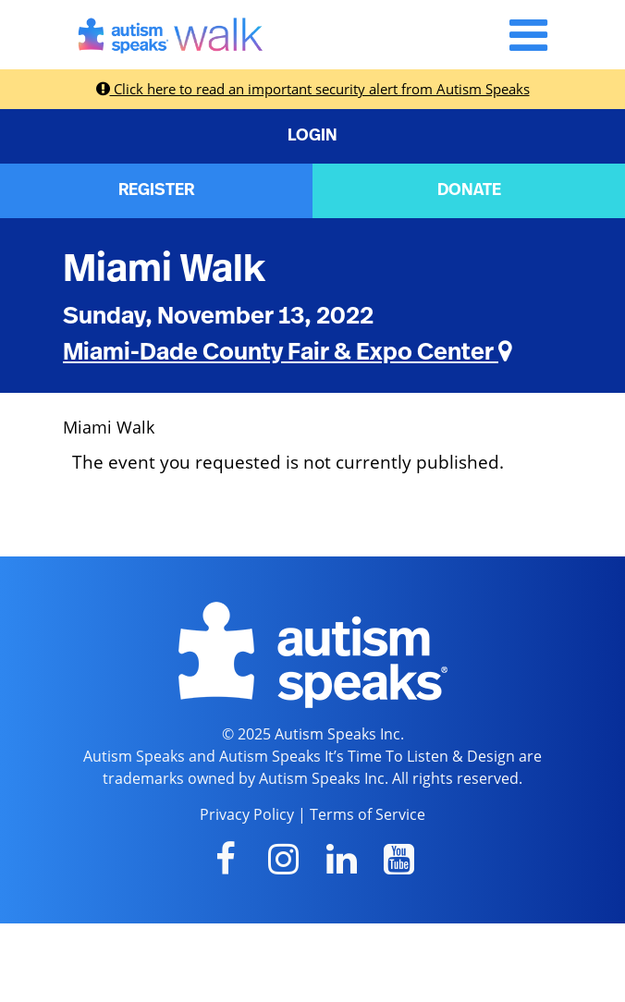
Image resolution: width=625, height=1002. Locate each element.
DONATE (469, 190)
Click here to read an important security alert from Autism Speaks (313, 88)
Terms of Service (367, 814)
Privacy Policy (247, 814)
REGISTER (156, 190)
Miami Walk (164, 269)
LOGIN (312, 136)
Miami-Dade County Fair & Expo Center (287, 352)
